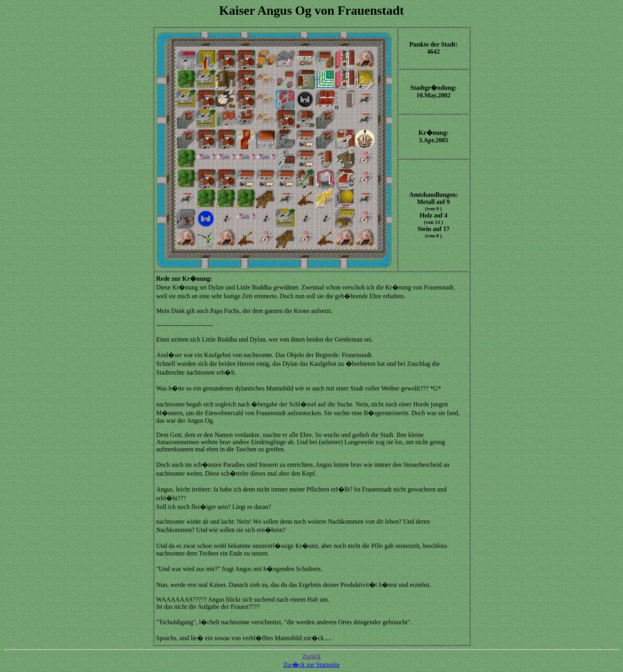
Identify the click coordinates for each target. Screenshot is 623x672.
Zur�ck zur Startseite (311, 664)
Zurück (311, 656)
